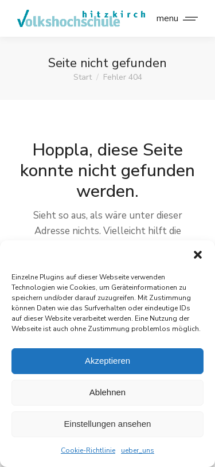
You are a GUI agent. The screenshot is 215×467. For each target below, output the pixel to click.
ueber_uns (137, 450)
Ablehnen (107, 392)
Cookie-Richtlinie (88, 450)
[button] (198, 254)
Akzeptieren (107, 360)
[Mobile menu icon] (174, 18)
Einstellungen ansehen (107, 424)
